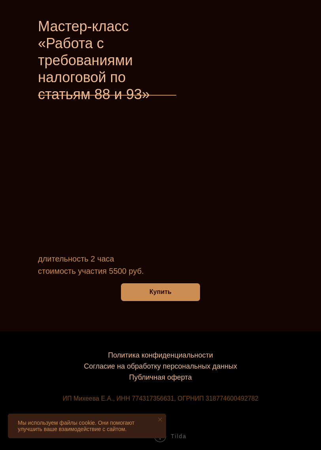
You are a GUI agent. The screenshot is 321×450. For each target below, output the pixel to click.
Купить (160, 291)
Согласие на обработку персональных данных (160, 366)
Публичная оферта (160, 377)
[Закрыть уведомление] (160, 420)
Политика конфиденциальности (160, 355)
